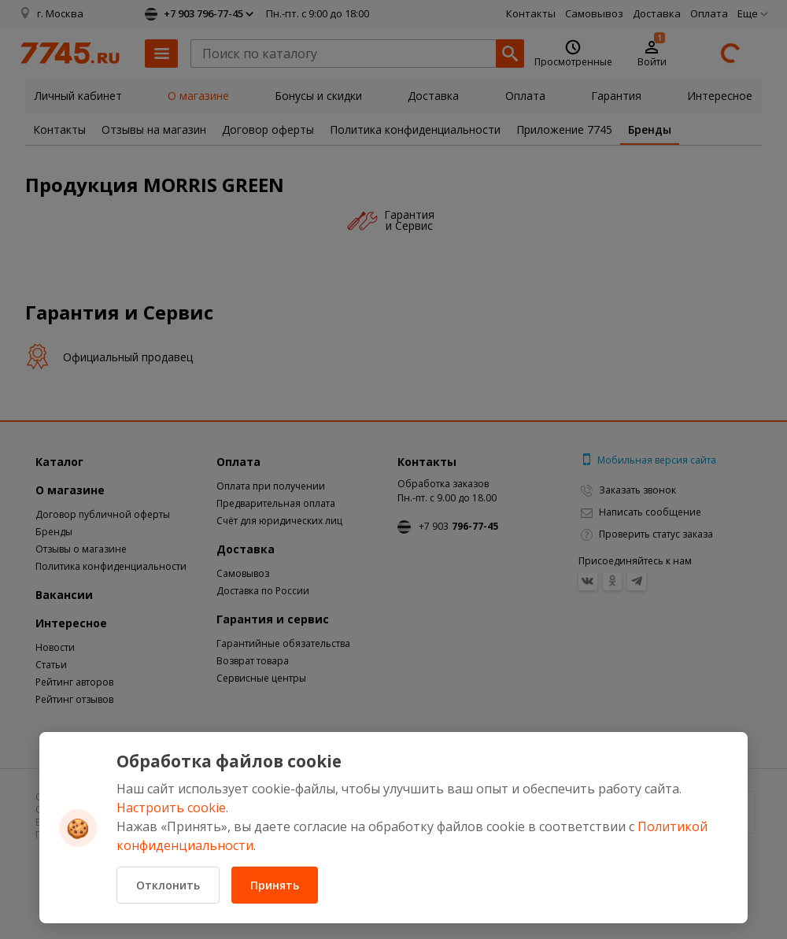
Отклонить (168, 885)
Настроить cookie (171, 807)
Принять (274, 885)
